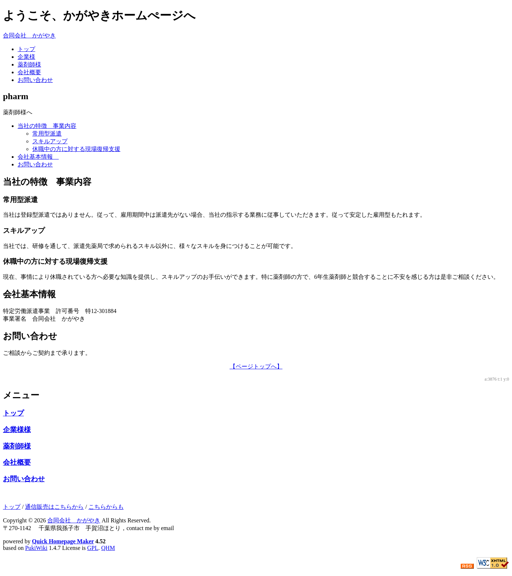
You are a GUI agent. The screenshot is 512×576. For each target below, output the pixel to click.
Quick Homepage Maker (63, 541)
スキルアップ (50, 141)
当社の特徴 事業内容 (47, 126)
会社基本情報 (38, 157)
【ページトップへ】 (256, 366)
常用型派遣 (47, 133)
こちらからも (106, 507)
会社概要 (29, 72)
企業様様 (17, 429)
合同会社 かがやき (29, 35)
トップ (26, 49)
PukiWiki (36, 548)
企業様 (26, 57)
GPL (92, 548)
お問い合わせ (35, 80)
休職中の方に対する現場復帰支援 (76, 149)
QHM (108, 548)
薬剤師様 (29, 64)
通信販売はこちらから (54, 507)
